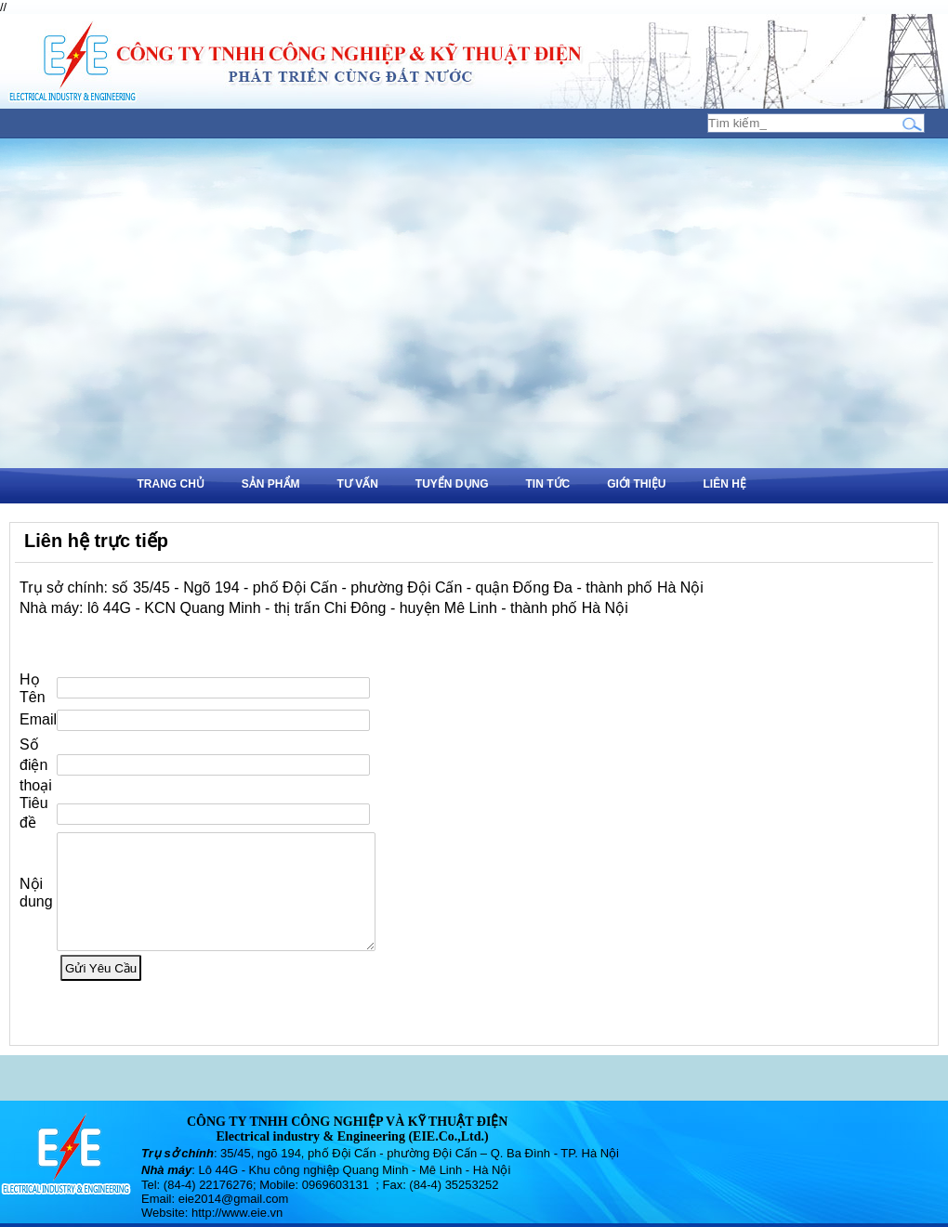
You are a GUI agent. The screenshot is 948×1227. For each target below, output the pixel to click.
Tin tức (548, 483)
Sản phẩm (271, 483)
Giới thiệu (636, 483)
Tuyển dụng (452, 483)
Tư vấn (357, 483)
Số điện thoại (36, 753)
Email (38, 708)
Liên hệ (725, 483)
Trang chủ (171, 483)
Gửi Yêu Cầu (101, 979)
